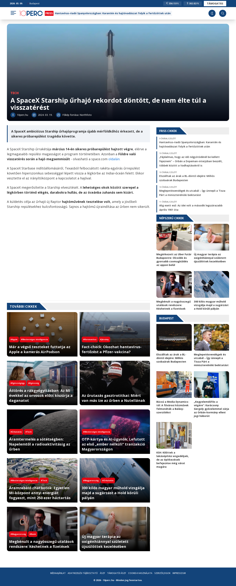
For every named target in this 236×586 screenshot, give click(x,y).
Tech (14, 93)
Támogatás (215, 3)
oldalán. (114, 159)
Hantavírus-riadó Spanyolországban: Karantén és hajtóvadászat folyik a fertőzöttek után (113, 13)
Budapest (33, 3)
